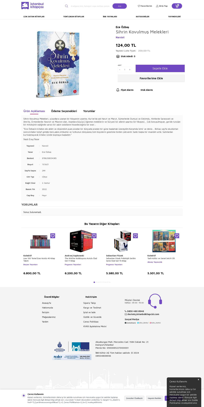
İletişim (45, 312)
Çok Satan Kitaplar (33, 16)
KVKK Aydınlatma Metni (94, 326)
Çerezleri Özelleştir (134, 398)
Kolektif (27, 255)
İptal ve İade (89, 312)
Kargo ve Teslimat (92, 307)
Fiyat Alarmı (124, 91)
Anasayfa (46, 303)
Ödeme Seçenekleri (64, 111)
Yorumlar (89, 111)
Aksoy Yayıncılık (154, 262)
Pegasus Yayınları (73, 264)
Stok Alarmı (144, 91)
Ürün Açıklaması (34, 111)
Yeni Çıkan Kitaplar (73, 16)
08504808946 (103, 356)
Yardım (45, 321)
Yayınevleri (174, 16)
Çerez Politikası (90, 321)
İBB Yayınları (110, 16)
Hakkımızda (47, 307)
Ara (119, 6)
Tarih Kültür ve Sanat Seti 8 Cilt (161, 258)
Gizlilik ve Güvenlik (92, 317)
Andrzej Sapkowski (74, 255)
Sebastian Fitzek (114, 255)
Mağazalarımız (49, 317)
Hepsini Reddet (154, 398)
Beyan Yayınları (30, 264)
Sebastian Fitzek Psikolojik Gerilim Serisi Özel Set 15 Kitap (121, 259)
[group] (58, 64)
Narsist (120, 37)
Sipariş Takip (89, 303)
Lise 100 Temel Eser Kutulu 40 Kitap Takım (39, 259)
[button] (94, 282)
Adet (120, 65)
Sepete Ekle (160, 68)
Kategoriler (142, 16)
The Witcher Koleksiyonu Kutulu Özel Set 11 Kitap (81, 259)
